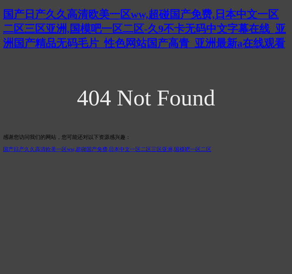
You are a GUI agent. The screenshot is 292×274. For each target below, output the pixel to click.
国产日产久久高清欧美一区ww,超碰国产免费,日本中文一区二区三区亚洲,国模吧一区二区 (107, 149)
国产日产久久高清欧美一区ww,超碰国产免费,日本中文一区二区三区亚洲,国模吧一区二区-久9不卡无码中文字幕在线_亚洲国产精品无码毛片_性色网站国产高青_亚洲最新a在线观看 (144, 28)
